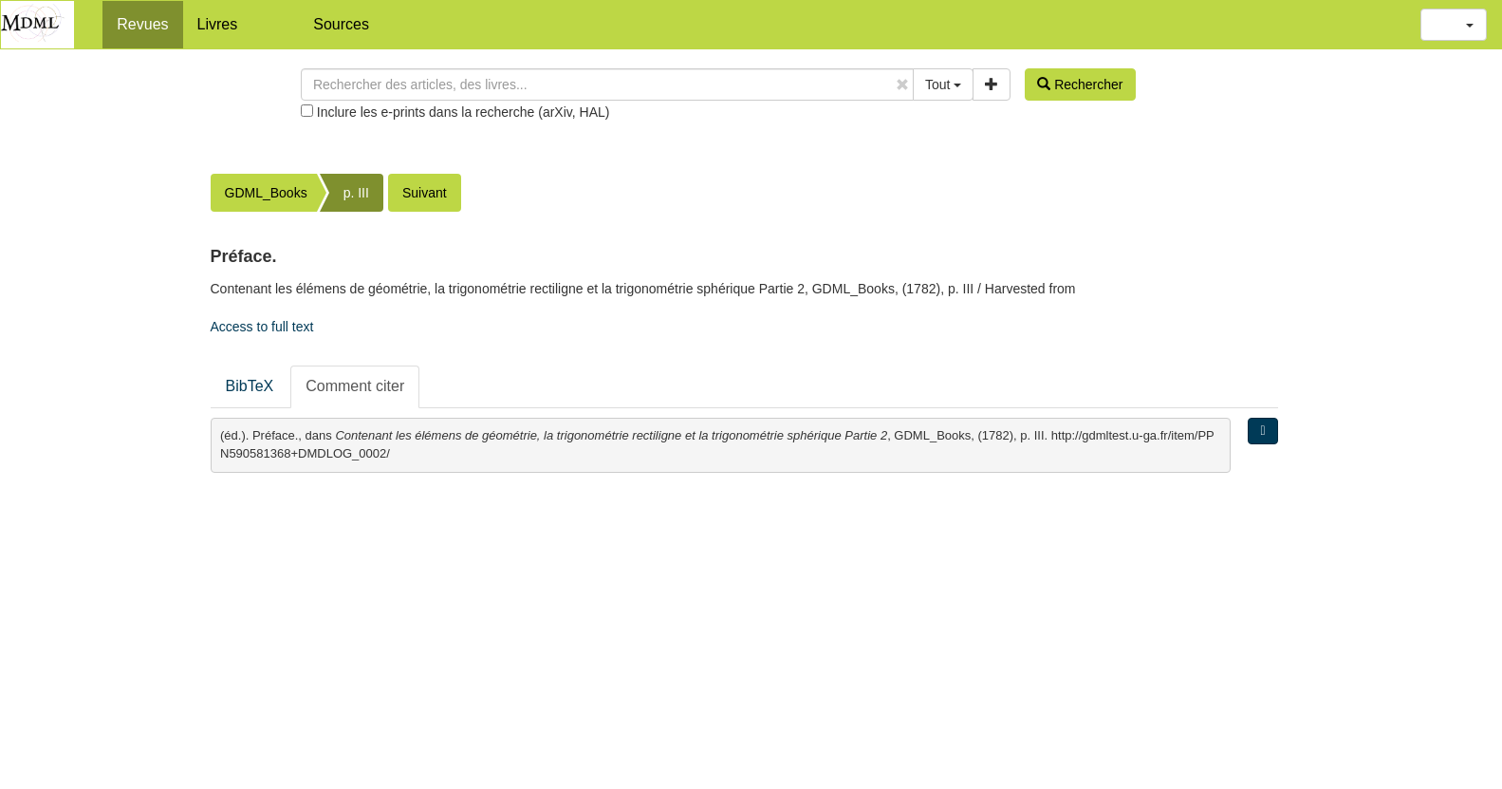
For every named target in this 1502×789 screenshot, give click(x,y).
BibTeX (250, 386)
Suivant (424, 192)
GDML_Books (266, 192)
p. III (356, 192)
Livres (217, 24)
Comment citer (355, 386)
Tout (943, 84)
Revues (142, 24)
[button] (1453, 25)
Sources (341, 24)
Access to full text (262, 326)
